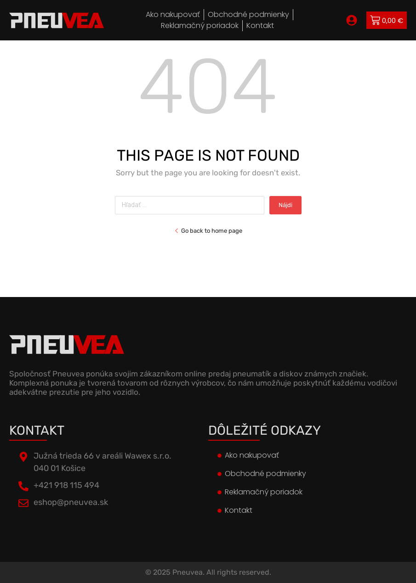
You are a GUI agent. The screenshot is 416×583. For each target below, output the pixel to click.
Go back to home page (208, 230)
